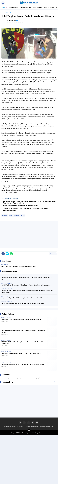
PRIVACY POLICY (39, 426)
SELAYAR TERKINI (26, 7)
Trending (4, 7)
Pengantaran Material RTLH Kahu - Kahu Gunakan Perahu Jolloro (22, 364)
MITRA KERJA (49, 426)
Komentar (53, 254)
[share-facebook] (3, 253)
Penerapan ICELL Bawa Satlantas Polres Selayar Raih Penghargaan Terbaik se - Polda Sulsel (27, 291)
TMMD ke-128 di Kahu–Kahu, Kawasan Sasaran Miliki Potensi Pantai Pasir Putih (23, 343)
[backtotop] (29, 430)
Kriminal (4, 215)
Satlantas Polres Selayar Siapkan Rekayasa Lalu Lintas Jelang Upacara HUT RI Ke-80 (28, 278)
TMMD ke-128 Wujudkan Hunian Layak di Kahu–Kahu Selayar (21, 353)
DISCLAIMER (29, 426)
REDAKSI (6, 426)
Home (3, 13)
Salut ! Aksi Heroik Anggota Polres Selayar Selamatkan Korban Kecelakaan (25, 285)
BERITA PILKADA (49, 7)
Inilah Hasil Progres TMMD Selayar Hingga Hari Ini (20, 205)
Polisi (23, 215)
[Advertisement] (29, 234)
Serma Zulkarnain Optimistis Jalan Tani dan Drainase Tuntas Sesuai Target (23, 331)
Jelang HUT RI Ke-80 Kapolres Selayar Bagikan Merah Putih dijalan (23, 303)
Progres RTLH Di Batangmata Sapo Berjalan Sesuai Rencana (21, 319)
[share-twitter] (7, 253)
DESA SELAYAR (37, 7)
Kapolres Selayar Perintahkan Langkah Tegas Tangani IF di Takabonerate (25, 298)
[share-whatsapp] (11, 253)
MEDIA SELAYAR (13, 7)
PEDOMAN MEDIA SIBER (17, 426)
